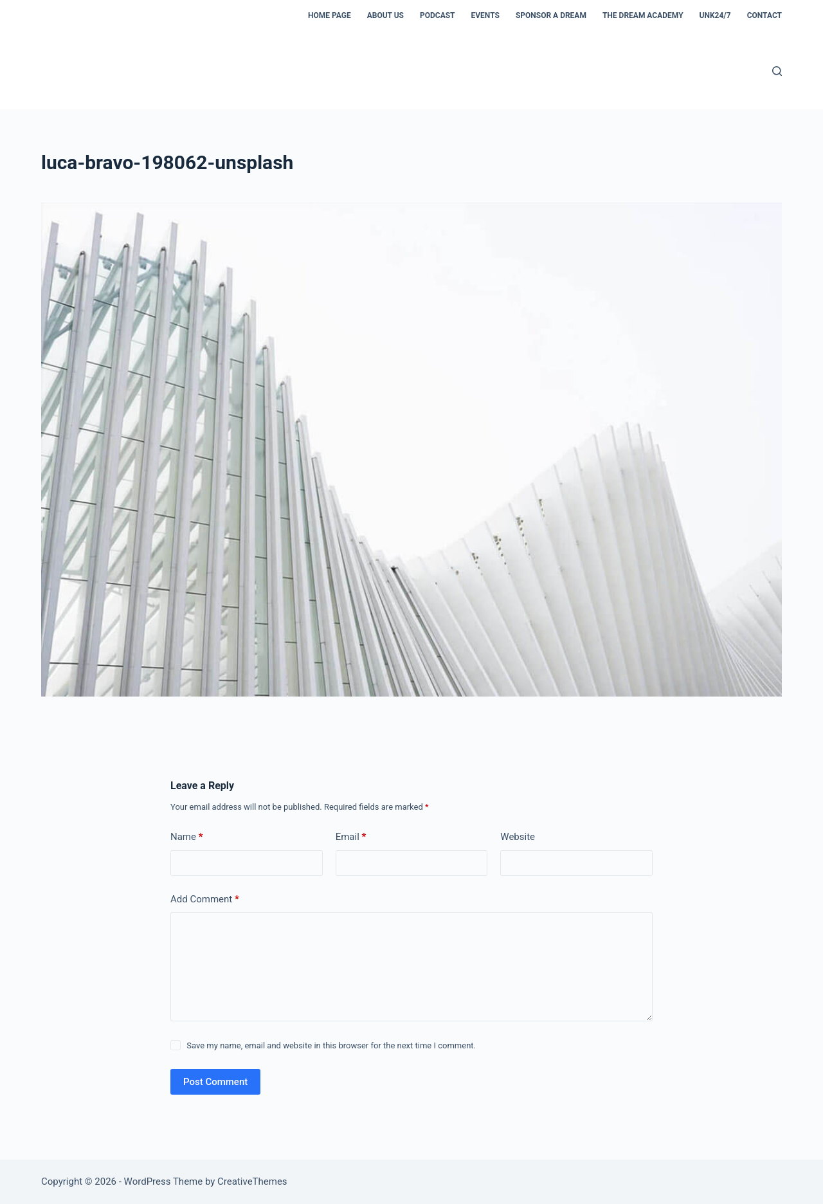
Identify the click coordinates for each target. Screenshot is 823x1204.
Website (517, 837)
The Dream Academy (642, 15)
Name (186, 837)
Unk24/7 (715, 15)
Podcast (437, 15)
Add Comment (204, 899)
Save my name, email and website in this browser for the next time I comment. (331, 1045)
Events (485, 15)
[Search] (777, 71)
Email (351, 837)
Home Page (329, 15)
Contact (764, 15)
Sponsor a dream (551, 15)
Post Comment (215, 1082)
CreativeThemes (252, 1181)
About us (385, 15)
